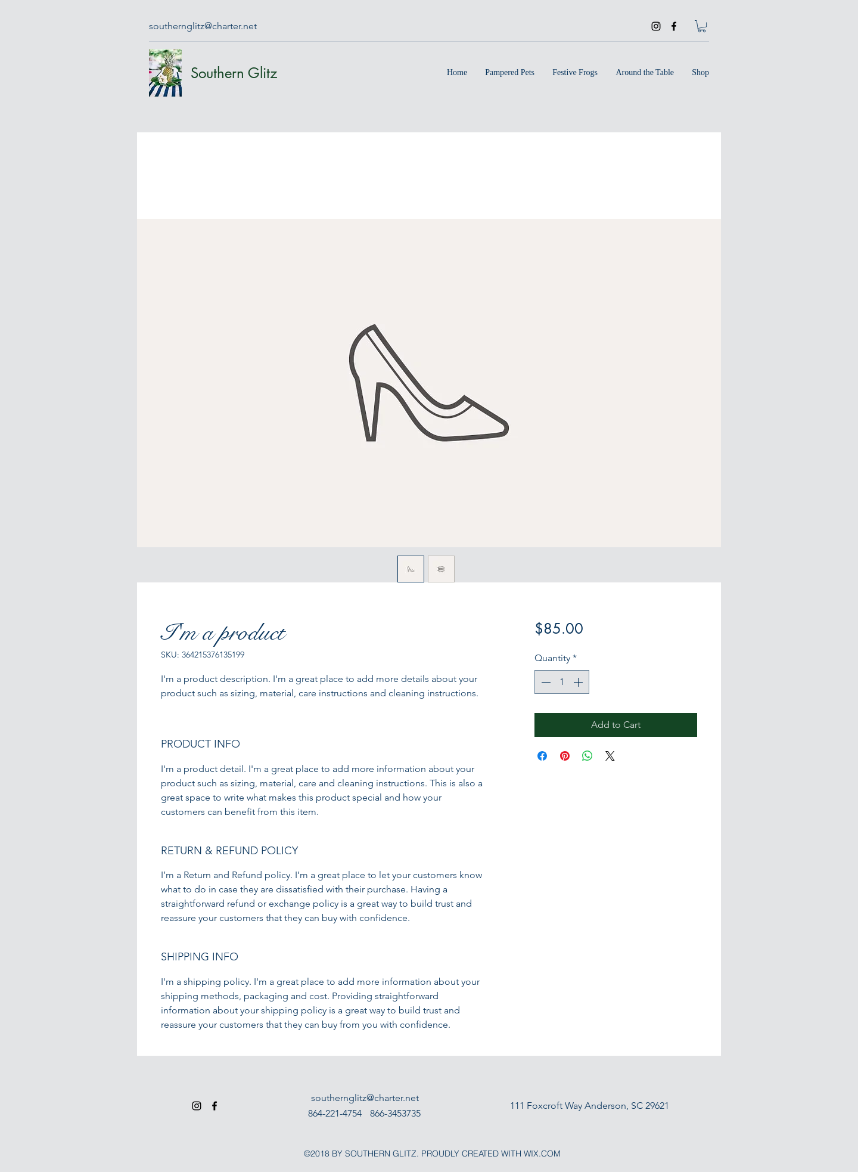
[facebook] (674, 26)
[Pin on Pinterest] (565, 756)
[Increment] (579, 682)
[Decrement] (544, 682)
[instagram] (656, 26)
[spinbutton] (562, 682)
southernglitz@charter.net (203, 26)
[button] (702, 26)
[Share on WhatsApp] (587, 756)
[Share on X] (610, 756)
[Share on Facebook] (542, 756)
